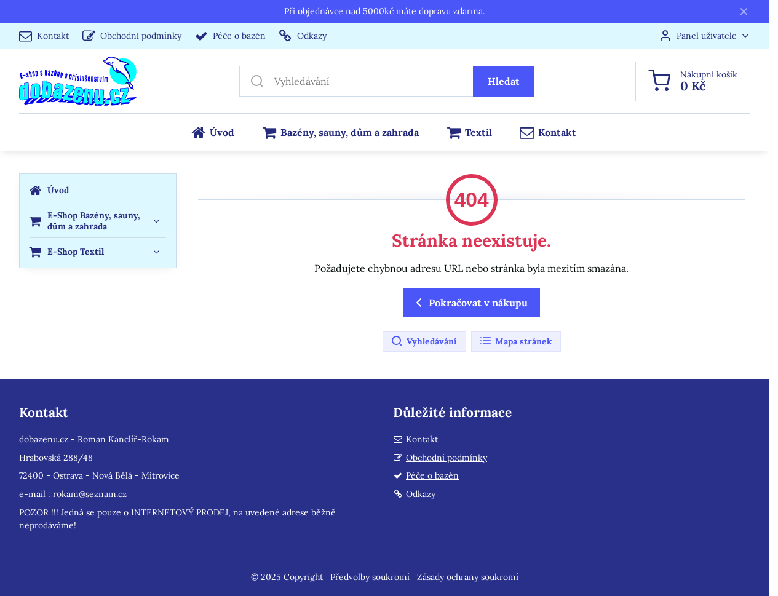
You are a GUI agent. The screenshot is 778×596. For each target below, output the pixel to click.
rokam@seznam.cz (90, 493)
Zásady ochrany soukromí (467, 576)
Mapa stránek (515, 341)
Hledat (504, 81)
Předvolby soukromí (370, 576)
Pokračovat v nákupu (469, 302)
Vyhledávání (424, 341)
